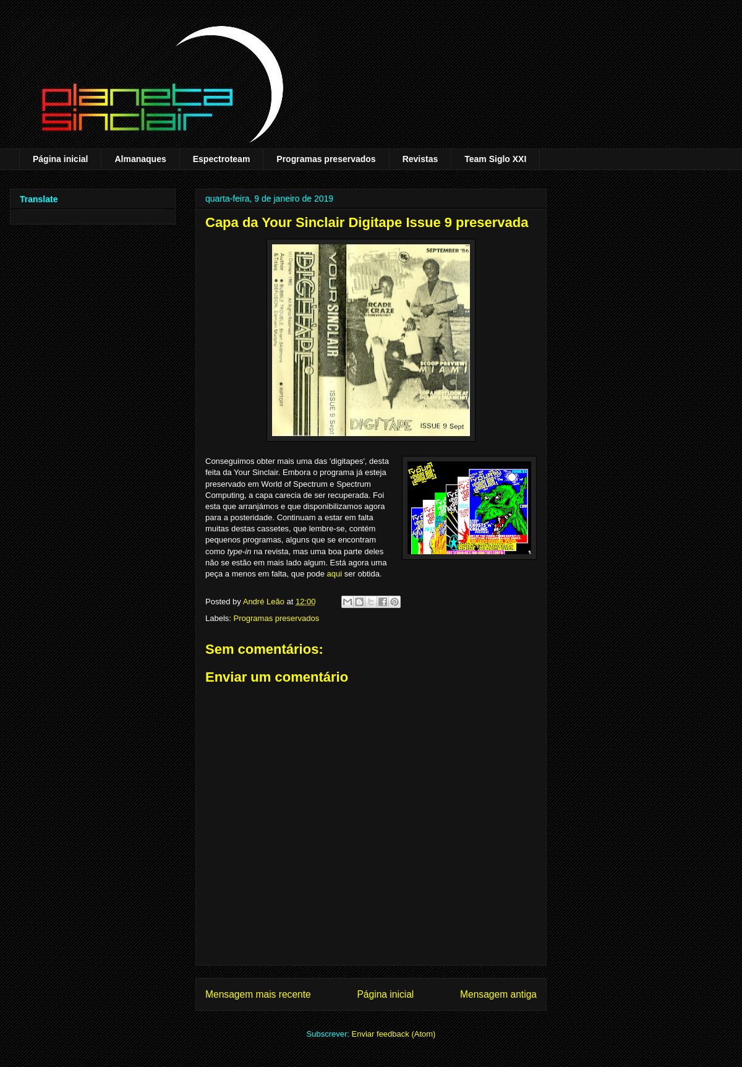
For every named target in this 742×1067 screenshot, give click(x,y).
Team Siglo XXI (495, 159)
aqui (335, 573)
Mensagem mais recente (258, 994)
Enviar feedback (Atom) (394, 1034)
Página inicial (60, 159)
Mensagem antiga (498, 994)
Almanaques (140, 159)
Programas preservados (325, 159)
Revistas (420, 159)
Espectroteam (221, 159)
